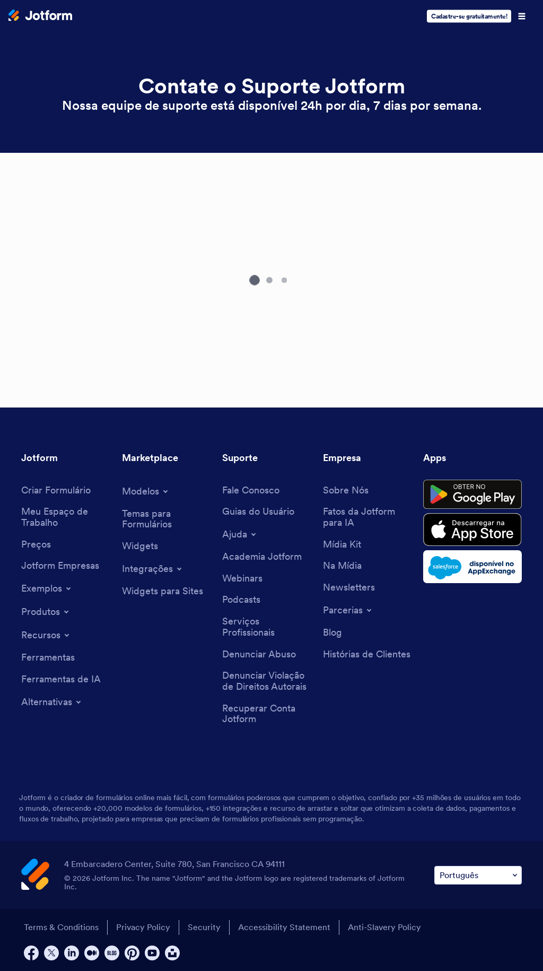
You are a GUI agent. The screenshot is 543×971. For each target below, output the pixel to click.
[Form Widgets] (140, 546)
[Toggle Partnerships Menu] (348, 610)
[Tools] (48, 658)
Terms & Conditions (61, 927)
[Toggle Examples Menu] (47, 588)
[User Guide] (258, 512)
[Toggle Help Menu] (240, 534)
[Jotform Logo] (40, 16)
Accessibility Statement (284, 927)
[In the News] (342, 566)
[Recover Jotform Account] (267, 714)
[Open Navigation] (521, 16)
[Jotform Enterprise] (60, 566)
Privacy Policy (143, 927)
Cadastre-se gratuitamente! (469, 16)
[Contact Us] (250, 490)
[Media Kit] (342, 545)
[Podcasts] (241, 600)
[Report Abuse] (259, 654)
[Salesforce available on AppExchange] (472, 566)
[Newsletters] (349, 588)
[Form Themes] (167, 519)
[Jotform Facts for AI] (368, 517)
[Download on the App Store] (472, 529)
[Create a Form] (56, 490)
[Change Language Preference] (478, 875)
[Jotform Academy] (262, 557)
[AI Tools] (61, 679)
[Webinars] (242, 578)
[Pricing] (36, 545)
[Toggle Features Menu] (46, 635)
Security (204, 927)
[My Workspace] (66, 517)
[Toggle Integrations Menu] (152, 568)
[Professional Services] (267, 627)
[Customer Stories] (366, 654)
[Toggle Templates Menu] (146, 491)
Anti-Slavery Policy (384, 927)
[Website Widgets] (162, 591)
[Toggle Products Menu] (46, 611)
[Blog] (332, 633)
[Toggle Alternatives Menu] (52, 702)
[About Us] (346, 490)
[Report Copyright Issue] (267, 681)
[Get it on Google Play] (472, 494)
